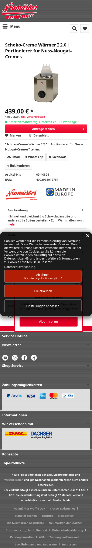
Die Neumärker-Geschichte (25, 523)
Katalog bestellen (22, 537)
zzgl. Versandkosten (33, 117)
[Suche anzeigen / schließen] (74, 28)
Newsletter (66, 516)
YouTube (47, 516)
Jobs (28, 530)
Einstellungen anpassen (42, 306)
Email (13, 157)
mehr (11, 224)
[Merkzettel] (84, 28)
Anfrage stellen (58, 128)
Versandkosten (13, 480)
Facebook (57, 157)
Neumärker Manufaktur (65, 523)
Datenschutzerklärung (67, 530)
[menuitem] (11, 26)
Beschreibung (17, 210)
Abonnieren (48, 321)
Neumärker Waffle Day (29, 508)
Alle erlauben (43, 291)
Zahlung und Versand (64, 537)
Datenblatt (39, 135)
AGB (42, 537)
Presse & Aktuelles (62, 508)
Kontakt (41, 530)
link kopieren (18, 166)
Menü (11, 26)
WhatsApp (34, 157)
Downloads (13, 530)
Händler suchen (26, 516)
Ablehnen (43, 275)
